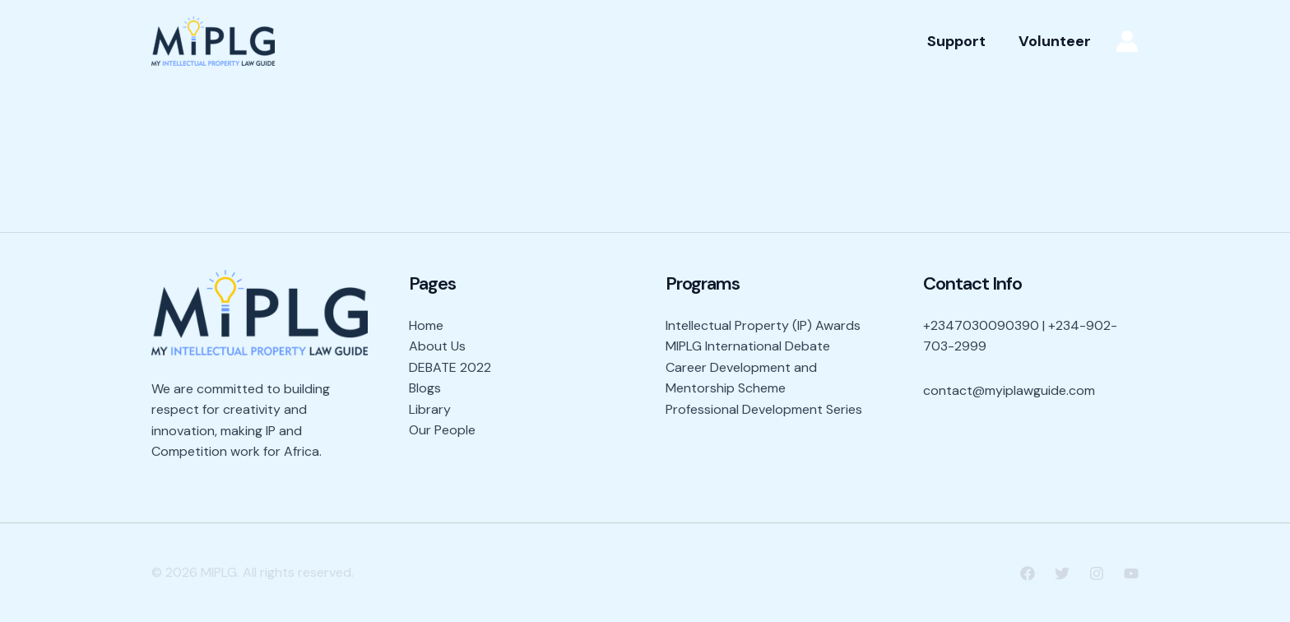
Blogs (425, 388)
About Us (518, 40)
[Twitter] (1062, 573)
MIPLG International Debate (748, 346)
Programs (728, 41)
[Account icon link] (1127, 41)
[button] (956, 41)
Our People (830, 40)
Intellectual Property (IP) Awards (763, 325)
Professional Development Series (764, 409)
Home (442, 40)
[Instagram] (1096, 573)
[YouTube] (1131, 573)
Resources (618, 41)
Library (430, 409)
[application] (653, 41)
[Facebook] (1027, 573)
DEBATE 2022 (450, 367)
